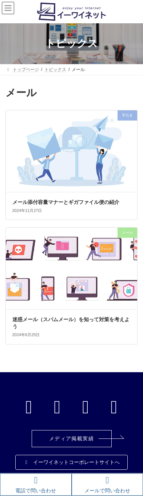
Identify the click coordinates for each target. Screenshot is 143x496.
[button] (72, 438)
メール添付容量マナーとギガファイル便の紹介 (65, 202)
